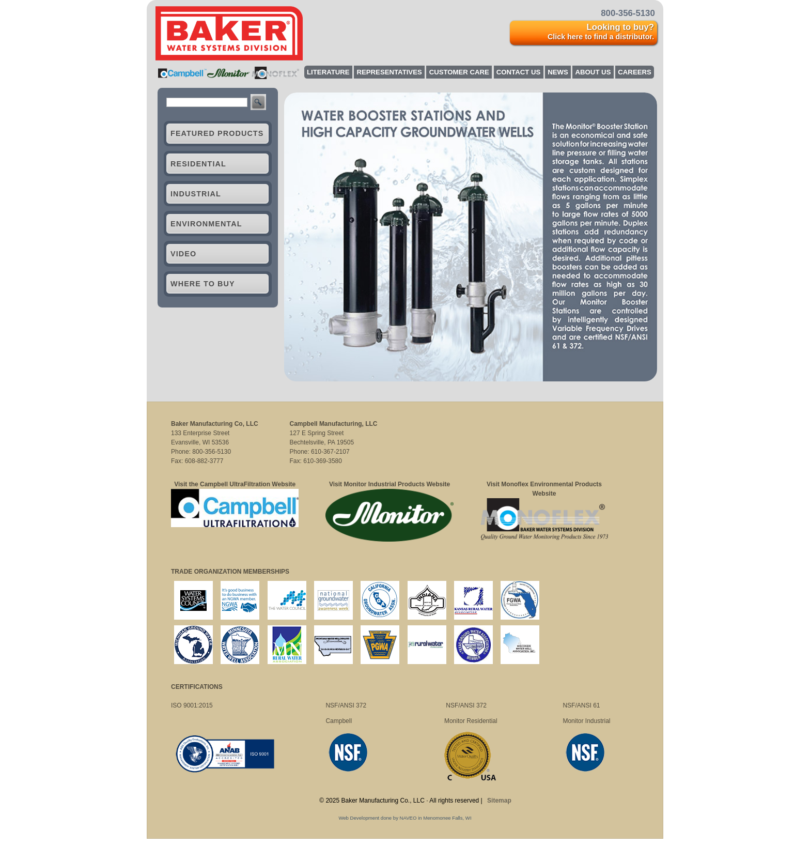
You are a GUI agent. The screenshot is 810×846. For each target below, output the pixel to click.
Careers (634, 72)
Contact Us (518, 72)
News (558, 72)
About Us (593, 72)
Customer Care (459, 72)
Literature (328, 72)
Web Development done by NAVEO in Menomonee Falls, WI (404, 818)
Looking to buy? (601, 31)
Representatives (389, 72)
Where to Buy (202, 283)
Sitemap (499, 800)
